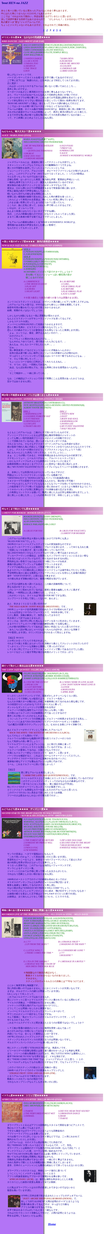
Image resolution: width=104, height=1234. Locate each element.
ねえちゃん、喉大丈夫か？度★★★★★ (21, 131)
